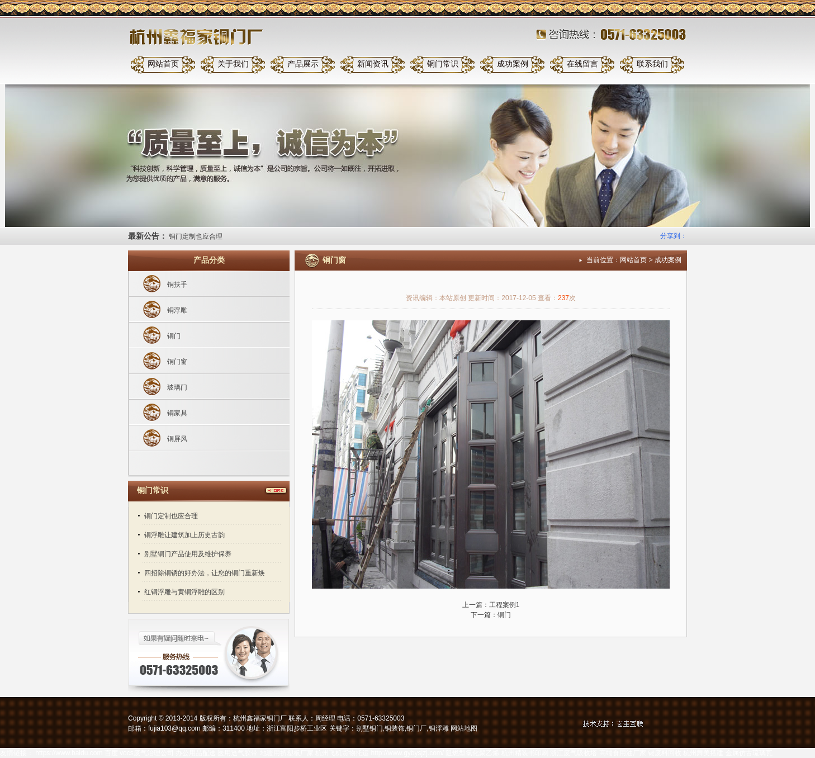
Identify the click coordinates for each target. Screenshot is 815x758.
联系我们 (652, 64)
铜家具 (177, 413)
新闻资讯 (372, 64)
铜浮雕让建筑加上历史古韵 (184, 535)
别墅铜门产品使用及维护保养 (187, 554)
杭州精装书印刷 (524, 753)
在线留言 (582, 64)
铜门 (174, 336)
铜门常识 (442, 64)
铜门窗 (177, 362)
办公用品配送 (196, 753)
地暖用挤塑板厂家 (287, 753)
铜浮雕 (177, 310)
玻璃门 (177, 387)
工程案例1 (504, 605)
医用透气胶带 (237, 753)
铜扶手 (177, 284)
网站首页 (163, 64)
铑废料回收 (664, 753)
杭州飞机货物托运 (342, 753)
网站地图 (464, 728)
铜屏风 (177, 439)
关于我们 (233, 64)
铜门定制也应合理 (195, 236)
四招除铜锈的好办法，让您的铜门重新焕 (204, 573)
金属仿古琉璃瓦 (749, 753)
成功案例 (512, 64)
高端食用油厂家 (622, 753)
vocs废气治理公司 (147, 753)
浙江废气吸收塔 (573, 753)
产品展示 (303, 64)
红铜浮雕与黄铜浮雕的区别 (184, 592)
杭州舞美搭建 (703, 753)
